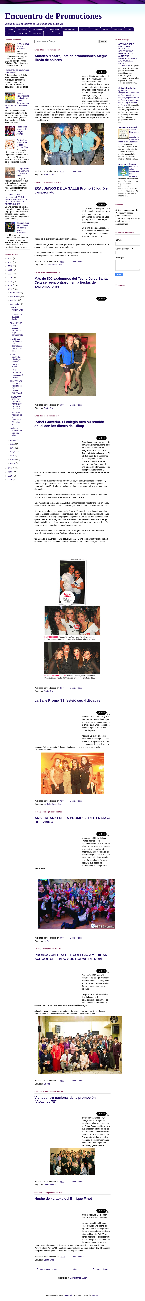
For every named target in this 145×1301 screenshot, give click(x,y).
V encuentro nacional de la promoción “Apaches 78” (16, 418)
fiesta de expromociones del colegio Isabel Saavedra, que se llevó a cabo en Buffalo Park (17, 101)
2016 (10, 278)
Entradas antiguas (100, 1269)
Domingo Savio (70, 29)
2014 (10, 285)
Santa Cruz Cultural (127, 127)
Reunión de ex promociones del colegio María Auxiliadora (23, 228)
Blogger (95, 1295)
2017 (10, 274)
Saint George (22, 34)
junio (12, 448)
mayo (13, 452)
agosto (13, 440)
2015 (10, 281)
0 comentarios (76, 171)
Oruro (129, 29)
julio (12, 444)
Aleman (10, 29)
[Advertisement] (58, 84)
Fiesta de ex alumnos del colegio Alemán (22, 130)
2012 (10, 468)
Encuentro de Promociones (53, 16)
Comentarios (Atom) (79, 1278)
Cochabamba (38, 29)
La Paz (83, 29)
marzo (13, 459)
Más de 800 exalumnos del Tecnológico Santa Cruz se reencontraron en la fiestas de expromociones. (71, 282)
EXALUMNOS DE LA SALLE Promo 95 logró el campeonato (16, 329)
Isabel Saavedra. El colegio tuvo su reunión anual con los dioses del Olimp (69, 424)
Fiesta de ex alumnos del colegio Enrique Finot (22, 143)
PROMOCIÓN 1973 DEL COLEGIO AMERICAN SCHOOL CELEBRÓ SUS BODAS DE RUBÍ (70, 957)
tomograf (68, 1295)
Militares (106, 29)
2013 (10, 289)
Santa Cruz (37, 34)
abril (12, 456)
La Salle (95, 29)
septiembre (15, 304)
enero (13, 463)
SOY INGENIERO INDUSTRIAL (126, 45)
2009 (10, 480)
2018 (10, 270)
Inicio (75, 1269)
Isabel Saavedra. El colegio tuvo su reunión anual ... (15, 360)
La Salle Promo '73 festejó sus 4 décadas (67, 700)
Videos (58, 34)
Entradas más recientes (47, 1269)
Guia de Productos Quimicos (127, 89)
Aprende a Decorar (127, 164)
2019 (10, 266)
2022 (10, 258)
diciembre (14, 292)
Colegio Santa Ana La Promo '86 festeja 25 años (23, 172)
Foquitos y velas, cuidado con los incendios (134, 171)
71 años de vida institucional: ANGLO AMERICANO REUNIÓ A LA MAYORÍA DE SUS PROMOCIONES (16, 199)
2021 (10, 262)
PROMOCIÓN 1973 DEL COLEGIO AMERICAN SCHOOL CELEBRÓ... (16, 403)
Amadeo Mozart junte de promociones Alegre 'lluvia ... (16, 313)
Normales (118, 29)
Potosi (9, 34)
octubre (13, 300)
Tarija (48, 34)
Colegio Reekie (53, 29)
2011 (10, 472)
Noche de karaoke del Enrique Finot (63, 1198)
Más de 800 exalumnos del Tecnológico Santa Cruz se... (16, 345)
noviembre (15, 296)
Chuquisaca (22, 29)
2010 (10, 476)
